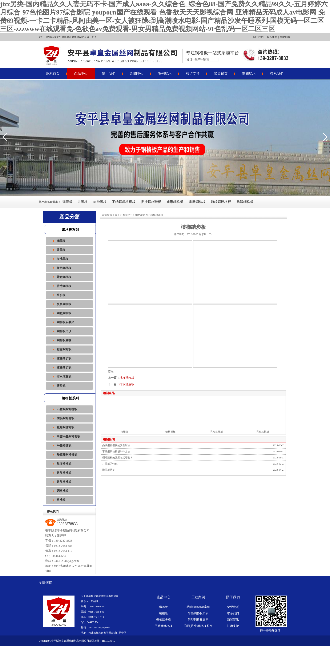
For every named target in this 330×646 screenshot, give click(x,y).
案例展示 (165, 73)
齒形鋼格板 (174, 202)
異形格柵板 (64, 472)
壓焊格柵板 (64, 463)
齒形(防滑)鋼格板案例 (198, 626)
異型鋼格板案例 (198, 619)
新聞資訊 (233, 619)
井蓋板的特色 (109, 463)
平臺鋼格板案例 (198, 613)
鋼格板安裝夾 (65, 322)
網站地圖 (285, 37)
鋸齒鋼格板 (64, 349)
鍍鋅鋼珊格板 (221, 202)
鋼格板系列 (70, 230)
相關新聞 (109, 439)
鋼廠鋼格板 (64, 313)
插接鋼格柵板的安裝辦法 (116, 445)
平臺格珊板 (64, 445)
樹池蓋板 (100, 202)
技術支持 (193, 73)
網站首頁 (53, 73)
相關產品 (109, 393)
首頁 (117, 214)
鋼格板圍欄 (64, 340)
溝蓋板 (67, 202)
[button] (325, 137)
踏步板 (61, 295)
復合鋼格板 (64, 304)
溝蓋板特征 (108, 469)
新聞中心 (137, 73)
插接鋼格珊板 (151, 202)
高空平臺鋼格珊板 (68, 436)
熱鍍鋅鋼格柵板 (67, 454)
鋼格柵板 (62, 490)
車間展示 (248, 73)
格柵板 (61, 499)
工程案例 (198, 597)
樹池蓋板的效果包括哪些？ (117, 457)
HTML (105, 640)
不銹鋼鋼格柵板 (124, 202)
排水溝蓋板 (64, 376)
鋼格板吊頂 (64, 331)
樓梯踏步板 (64, 358)
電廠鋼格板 (197, 202)
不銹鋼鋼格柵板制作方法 (116, 451)
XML (112, 640)
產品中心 (81, 73)
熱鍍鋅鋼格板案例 (198, 607)
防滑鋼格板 (245, 202)
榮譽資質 (221, 73)
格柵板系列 (70, 398)
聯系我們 (272, 37)
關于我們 (258, 37)
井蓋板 (83, 202)
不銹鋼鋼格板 (163, 626)
